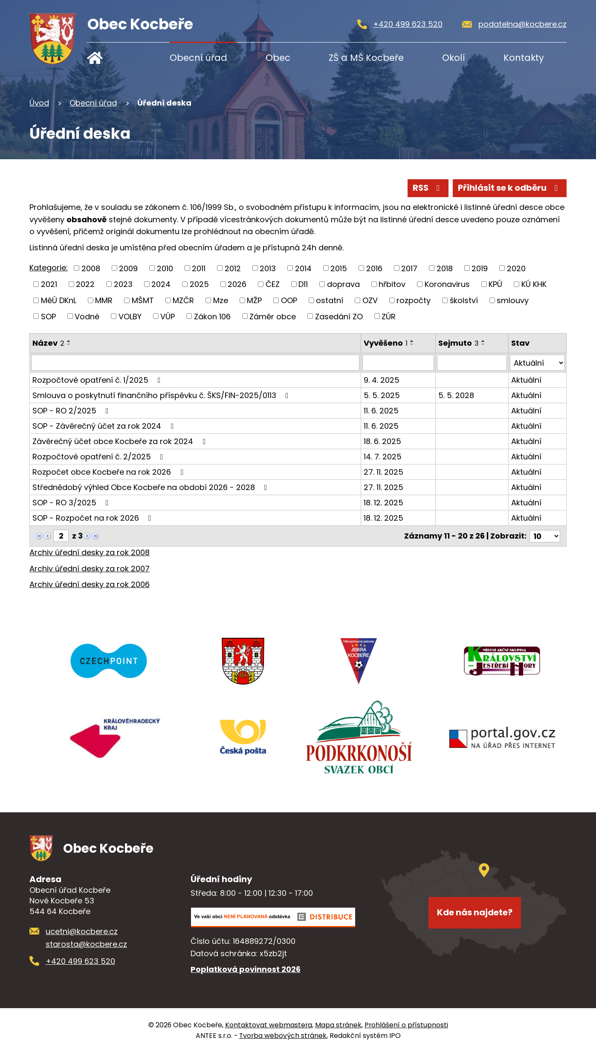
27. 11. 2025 (383, 472)
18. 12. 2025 (383, 502)
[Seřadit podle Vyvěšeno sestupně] (412, 344)
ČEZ (273, 284)
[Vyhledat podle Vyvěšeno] (398, 363)
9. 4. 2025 (381, 380)
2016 (374, 268)
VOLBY (130, 316)
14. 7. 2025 (383, 456)
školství (464, 300)
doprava (343, 284)
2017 (409, 268)
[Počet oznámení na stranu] (544, 536)
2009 (128, 268)
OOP (289, 300)
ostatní (329, 300)
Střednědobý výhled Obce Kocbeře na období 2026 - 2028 (151, 487)
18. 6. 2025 (382, 441)
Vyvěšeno (386, 343)
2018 (445, 268)
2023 (123, 284)
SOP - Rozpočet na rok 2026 (93, 518)
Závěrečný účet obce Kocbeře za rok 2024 (120, 441)
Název (48, 343)
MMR (104, 300)
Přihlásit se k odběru (509, 188)
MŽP (254, 300)
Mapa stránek (338, 1024)
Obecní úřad (198, 58)
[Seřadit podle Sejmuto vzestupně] (484, 341)
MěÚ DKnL (58, 300)
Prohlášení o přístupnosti (406, 1024)
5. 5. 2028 (456, 395)
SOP (48, 316)
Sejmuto (459, 343)
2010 (165, 268)
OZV (370, 300)
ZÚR (389, 316)
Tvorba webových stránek (283, 1035)
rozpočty (413, 300)
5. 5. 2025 (382, 395)
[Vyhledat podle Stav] (537, 363)
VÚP (167, 316)
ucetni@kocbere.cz (82, 931)
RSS (428, 188)
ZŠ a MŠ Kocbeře (366, 58)
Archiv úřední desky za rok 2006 (89, 584)
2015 (338, 268)
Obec (278, 58)
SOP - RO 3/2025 (72, 502)
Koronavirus (447, 284)
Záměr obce (272, 316)
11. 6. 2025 (381, 410)
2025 (199, 284)
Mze (220, 300)
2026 (237, 284)
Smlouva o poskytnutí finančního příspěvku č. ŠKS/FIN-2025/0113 (162, 395)
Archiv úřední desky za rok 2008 (89, 552)
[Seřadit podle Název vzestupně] (69, 341)
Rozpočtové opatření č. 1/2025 (98, 380)
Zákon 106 (212, 316)
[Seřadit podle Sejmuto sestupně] (484, 344)
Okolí (453, 58)
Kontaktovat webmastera (268, 1024)
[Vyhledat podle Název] (195, 363)
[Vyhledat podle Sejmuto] (472, 363)
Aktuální (526, 380)
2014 (303, 268)
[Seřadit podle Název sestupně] (69, 344)
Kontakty (523, 58)
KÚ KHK (534, 284)
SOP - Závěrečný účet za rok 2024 (104, 426)
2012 (233, 268)
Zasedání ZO (339, 316)
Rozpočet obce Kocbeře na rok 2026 (109, 472)
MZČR (183, 300)
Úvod (113, 57)
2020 (516, 268)
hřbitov (392, 284)
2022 (85, 284)
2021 (49, 284)
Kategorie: (48, 267)
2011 (198, 268)
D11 (303, 284)
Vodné (87, 316)
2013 (268, 268)
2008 (90, 268)
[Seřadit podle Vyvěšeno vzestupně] (412, 341)
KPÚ (495, 284)
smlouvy (513, 300)
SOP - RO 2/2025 (72, 410)
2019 (480, 268)
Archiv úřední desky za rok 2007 (89, 568)
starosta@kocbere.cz (86, 943)
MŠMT (143, 300)
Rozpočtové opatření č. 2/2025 (99, 456)
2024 (161, 284)
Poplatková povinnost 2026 (246, 969)
